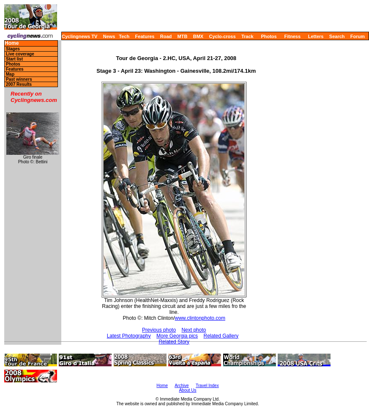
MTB (183, 36)
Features (145, 36)
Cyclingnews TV (79, 36)
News (109, 36)
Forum (357, 36)
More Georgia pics (177, 336)
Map (10, 74)
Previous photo (159, 330)
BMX (198, 36)
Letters (316, 36)
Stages (13, 49)
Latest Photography (129, 336)
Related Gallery (220, 336)
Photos (268, 36)
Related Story (174, 342)
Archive (182, 385)
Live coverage (20, 54)
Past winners (19, 79)
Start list (14, 59)
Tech (124, 36)
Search (337, 36)
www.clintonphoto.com (200, 318)
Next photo (193, 330)
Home (12, 43)
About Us (187, 390)
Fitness (292, 36)
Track (247, 36)
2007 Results (19, 84)
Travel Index (207, 385)
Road (166, 36)
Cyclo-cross (222, 36)
